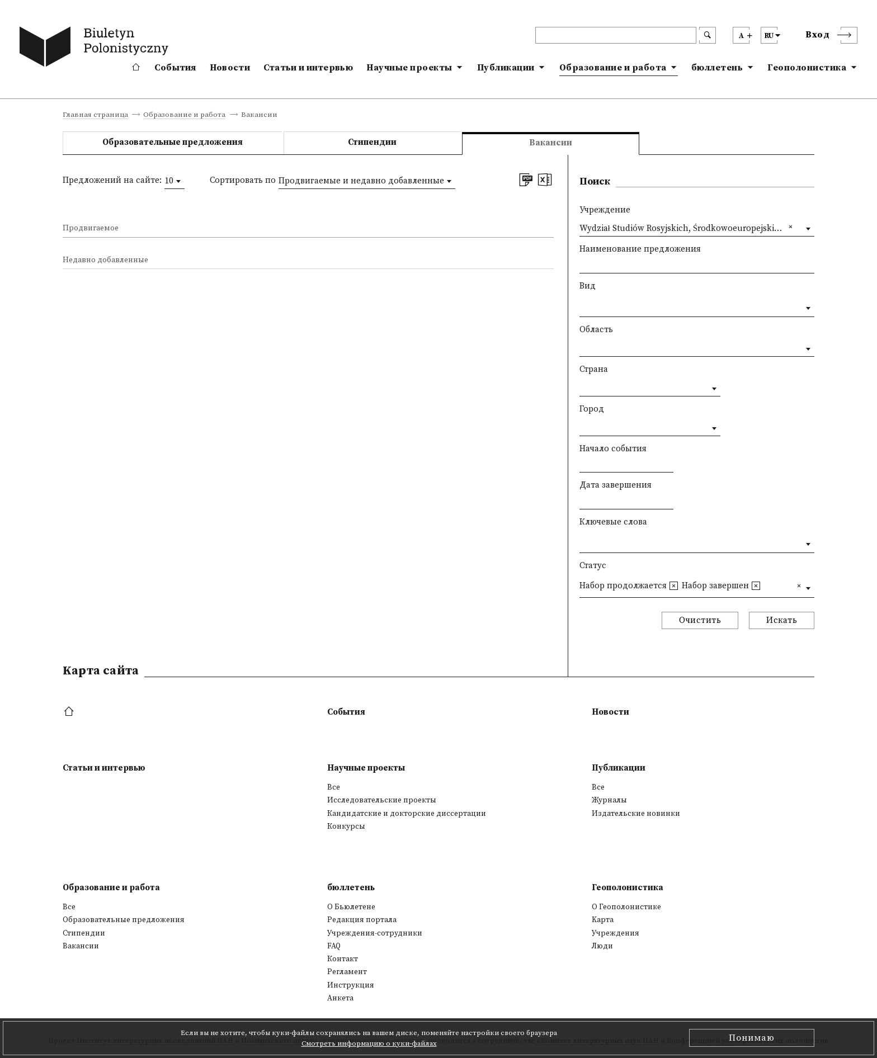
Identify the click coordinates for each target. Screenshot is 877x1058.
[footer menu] (70, 712)
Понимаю (752, 1037)
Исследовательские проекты (381, 800)
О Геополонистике (626, 907)
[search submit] (707, 35)
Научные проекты (409, 67)
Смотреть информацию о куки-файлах (369, 1043)
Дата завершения (615, 485)
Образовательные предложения (172, 142)
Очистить (700, 620)
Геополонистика (806, 67)
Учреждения (615, 933)
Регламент (347, 972)
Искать (781, 620)
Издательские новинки (636, 814)
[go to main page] (96, 49)
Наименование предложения (640, 249)
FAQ (334, 946)
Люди (602, 946)
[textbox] (582, 305)
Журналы (609, 800)
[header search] (615, 35)
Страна (593, 369)
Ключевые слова (613, 522)
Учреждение (604, 210)
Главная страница (95, 115)
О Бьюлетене (351, 907)
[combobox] (174, 181)
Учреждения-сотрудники (374, 933)
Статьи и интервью (308, 67)
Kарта (603, 920)
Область (596, 329)
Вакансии (81, 946)
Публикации (506, 67)
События (175, 67)
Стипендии (372, 142)
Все (333, 787)
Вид (587, 286)
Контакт (342, 959)
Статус (592, 565)
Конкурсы (346, 826)
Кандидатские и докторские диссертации (406, 814)
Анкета (340, 998)
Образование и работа (613, 67)
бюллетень (717, 67)
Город (591, 409)
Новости (230, 67)
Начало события (613, 448)
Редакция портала (362, 920)
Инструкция (350, 985)
